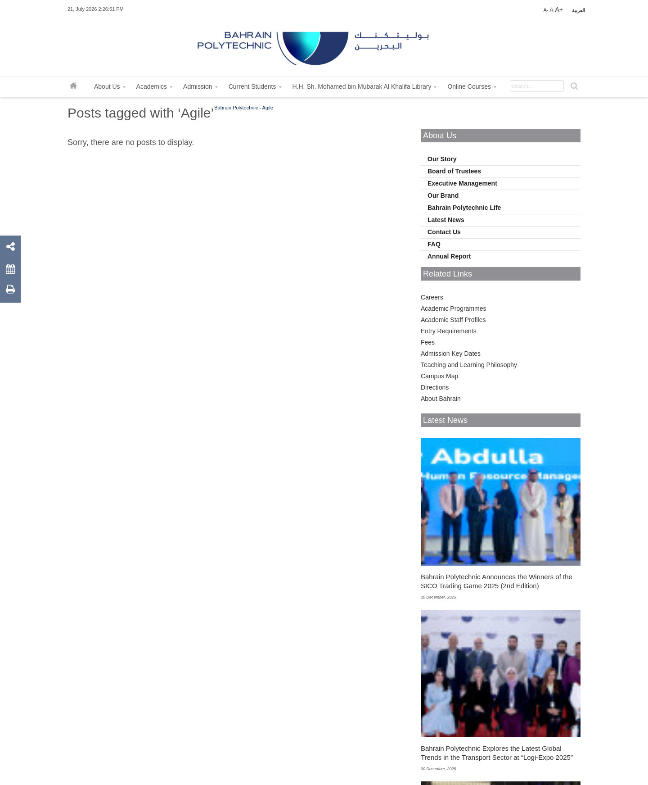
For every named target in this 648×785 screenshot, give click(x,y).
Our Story (442, 159)
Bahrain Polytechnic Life (464, 207)
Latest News (446, 219)
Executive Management (462, 183)
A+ (559, 9)
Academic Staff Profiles (453, 319)
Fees (428, 342)
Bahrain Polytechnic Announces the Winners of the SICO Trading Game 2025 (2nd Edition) (496, 581)
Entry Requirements (449, 331)
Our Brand (443, 195)
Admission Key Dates (451, 353)
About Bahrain (441, 398)
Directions (435, 387)
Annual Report (449, 256)
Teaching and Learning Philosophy (469, 364)
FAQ (434, 244)
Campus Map (439, 376)
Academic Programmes (453, 308)
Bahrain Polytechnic (236, 107)
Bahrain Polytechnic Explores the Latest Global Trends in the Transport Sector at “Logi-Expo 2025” (497, 752)
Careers (432, 297)
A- (546, 10)
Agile (267, 107)
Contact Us (444, 232)
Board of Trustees (454, 171)
